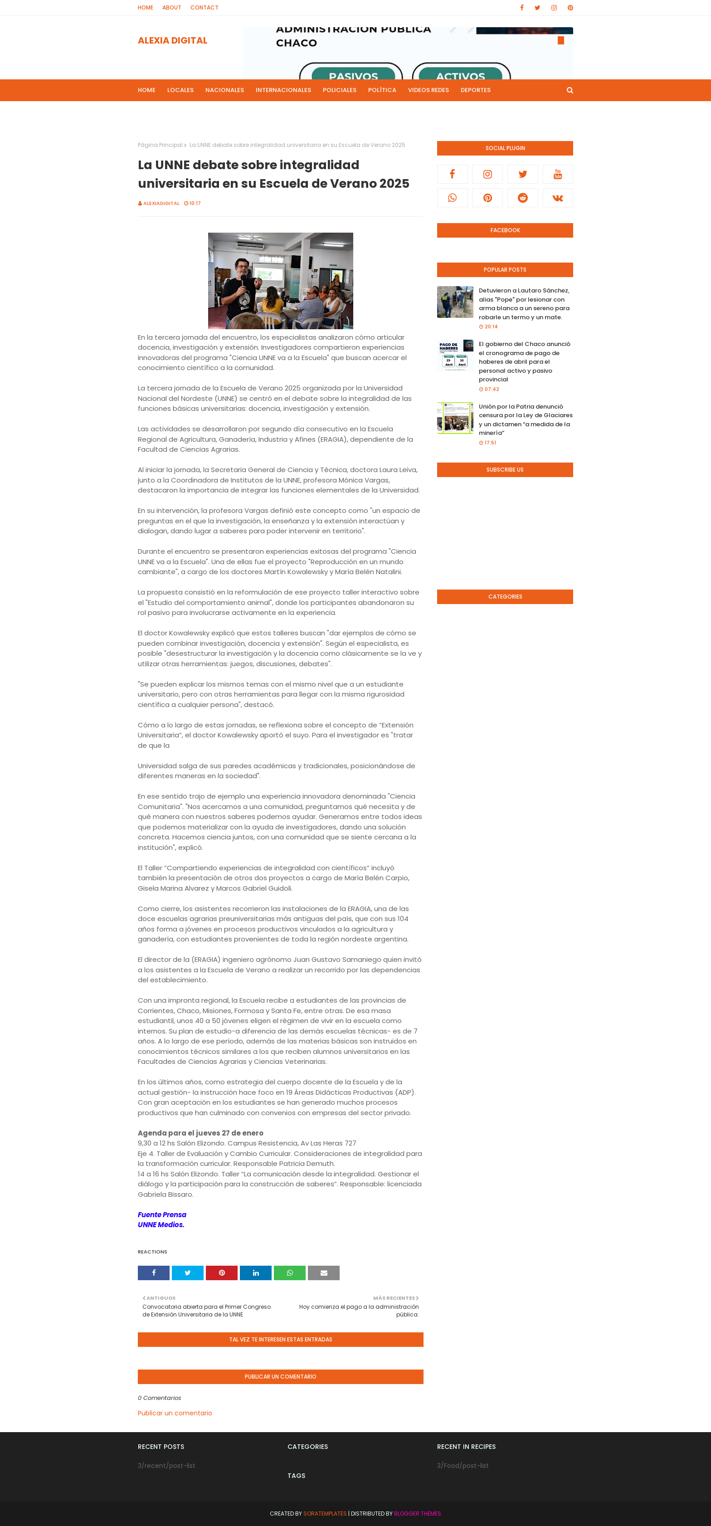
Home (145, 7)
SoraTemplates (325, 1513)
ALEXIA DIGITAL (173, 40)
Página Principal (160, 145)
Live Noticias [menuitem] (303, 111)
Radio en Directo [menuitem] (412, 111)
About (171, 7)
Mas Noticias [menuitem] (248, 111)
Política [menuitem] (382, 90)
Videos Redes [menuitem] (428, 90)
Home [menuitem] (147, 90)
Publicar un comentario (175, 1413)
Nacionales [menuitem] (224, 90)
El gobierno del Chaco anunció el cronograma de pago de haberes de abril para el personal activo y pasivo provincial (524, 362)
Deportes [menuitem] (476, 90)
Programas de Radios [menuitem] (179, 111)
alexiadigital (161, 203)
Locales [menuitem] (180, 90)
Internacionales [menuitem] (283, 90)
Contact (204, 7)
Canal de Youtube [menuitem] (480, 111)
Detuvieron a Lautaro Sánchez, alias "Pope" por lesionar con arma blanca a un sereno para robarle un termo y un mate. (524, 304)
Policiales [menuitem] (339, 90)
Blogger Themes (417, 1513)
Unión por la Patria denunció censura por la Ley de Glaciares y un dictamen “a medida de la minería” (526, 420)
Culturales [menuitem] (354, 111)
